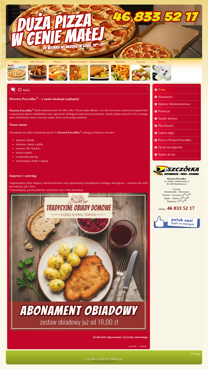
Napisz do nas (166, 154)
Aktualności (165, 96)
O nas (161, 89)
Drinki (162, 61)
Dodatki (120, 61)
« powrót (132, 346)
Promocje (164, 111)
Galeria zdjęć (166, 132)
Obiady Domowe (99, 61)
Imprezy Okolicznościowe (174, 104)
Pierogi (58, 61)
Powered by (104, 361)
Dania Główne (78, 61)
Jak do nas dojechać (170, 147)
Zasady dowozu (167, 118)
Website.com (116, 358)
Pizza (16, 61)
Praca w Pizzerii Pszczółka (174, 140)
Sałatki (141, 61)
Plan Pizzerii (166, 125)
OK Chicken (37, 61)
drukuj (143, 346)
